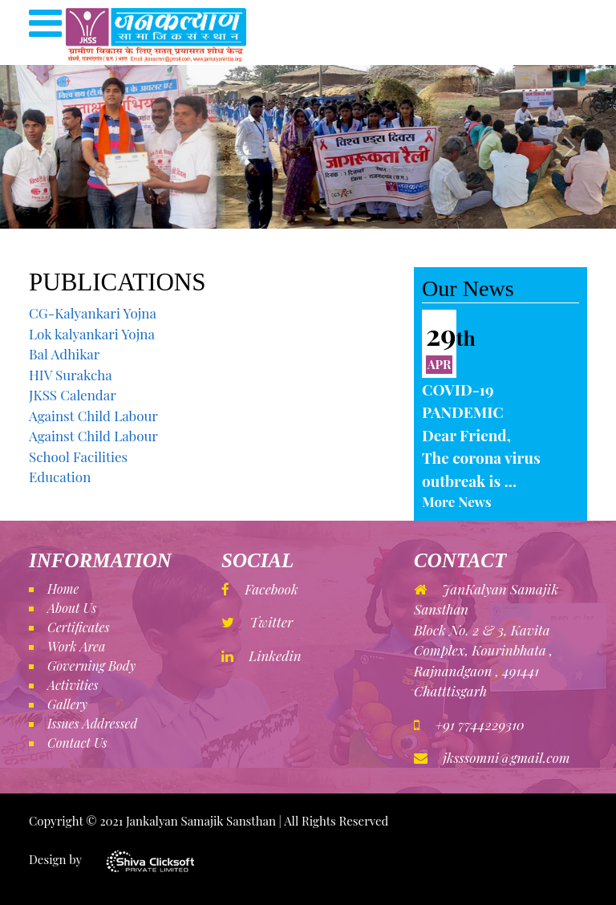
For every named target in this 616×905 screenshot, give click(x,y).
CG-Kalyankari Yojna (92, 313)
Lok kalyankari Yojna (92, 334)
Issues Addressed (92, 723)
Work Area (76, 646)
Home (63, 588)
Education (60, 476)
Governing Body (91, 665)
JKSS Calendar (72, 395)
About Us (71, 607)
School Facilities (78, 456)
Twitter (257, 622)
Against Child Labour (93, 415)
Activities (73, 684)
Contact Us (77, 742)
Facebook (259, 589)
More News (457, 501)
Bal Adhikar (64, 354)
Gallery (67, 704)
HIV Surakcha (70, 375)
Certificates (78, 627)
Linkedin (261, 655)
